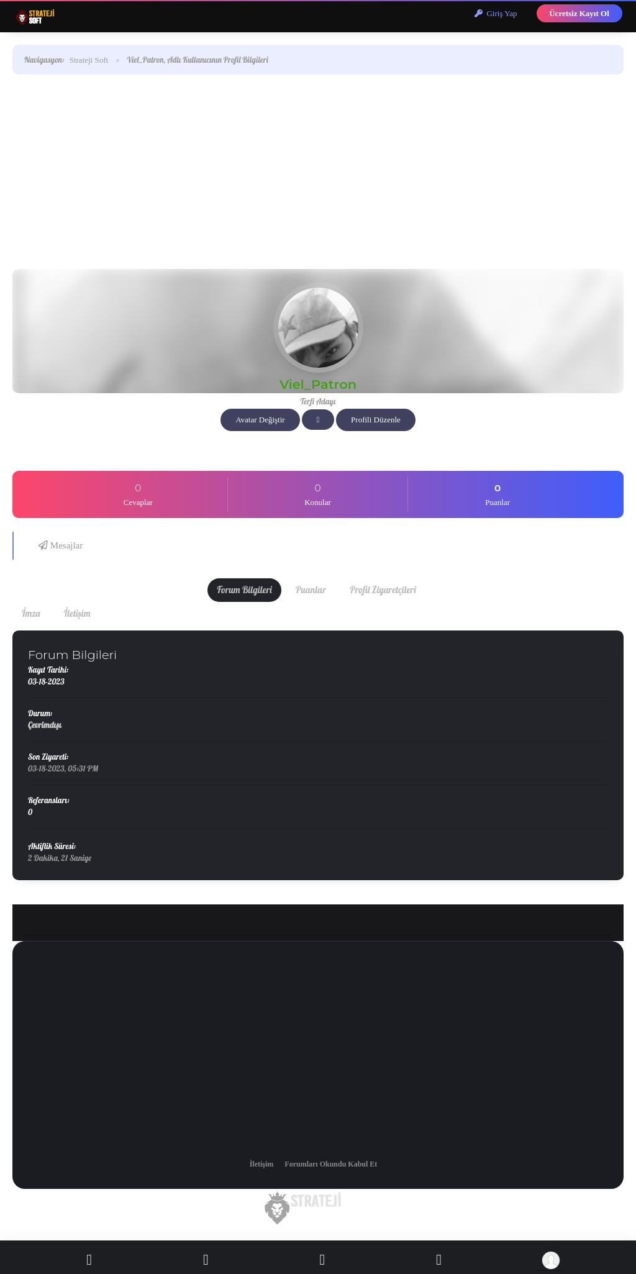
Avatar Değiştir (260, 419)
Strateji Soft (89, 60)
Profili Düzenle (376, 419)
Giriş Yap (496, 13)
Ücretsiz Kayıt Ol (579, 13)
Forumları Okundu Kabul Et (330, 1164)
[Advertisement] (318, 170)
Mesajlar (61, 545)
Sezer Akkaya (321, 1237)
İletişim (262, 1164)
